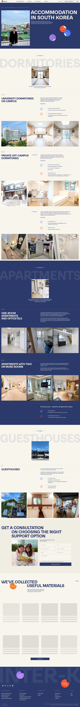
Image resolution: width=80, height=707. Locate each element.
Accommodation (4, 696)
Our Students (38, 1)
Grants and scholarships (6, 698)
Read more (40, 659)
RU (61, 1)
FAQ (71, 693)
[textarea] (55, 557)
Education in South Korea (10, 7)
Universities (21, 695)
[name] (47, 545)
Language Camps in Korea (24, 698)
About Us (46, 1)
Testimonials (40, 693)
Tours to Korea (22, 700)
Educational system (5, 695)
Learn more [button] (42, 103)
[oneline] (63, 545)
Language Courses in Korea (25, 696)
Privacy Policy (4, 704)
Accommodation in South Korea (23, 7)
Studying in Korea (20, 1)
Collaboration (58, 696)
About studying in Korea (6, 693)
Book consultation (69, 1)
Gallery (39, 695)
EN (59, 1)
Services (57, 695)
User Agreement (4, 705)
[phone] (63, 552)
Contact (56, 698)
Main (2, 7)
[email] (47, 552)
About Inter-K (58, 693)
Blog (72, 695)
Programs (29, 1)
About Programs (22, 693)
